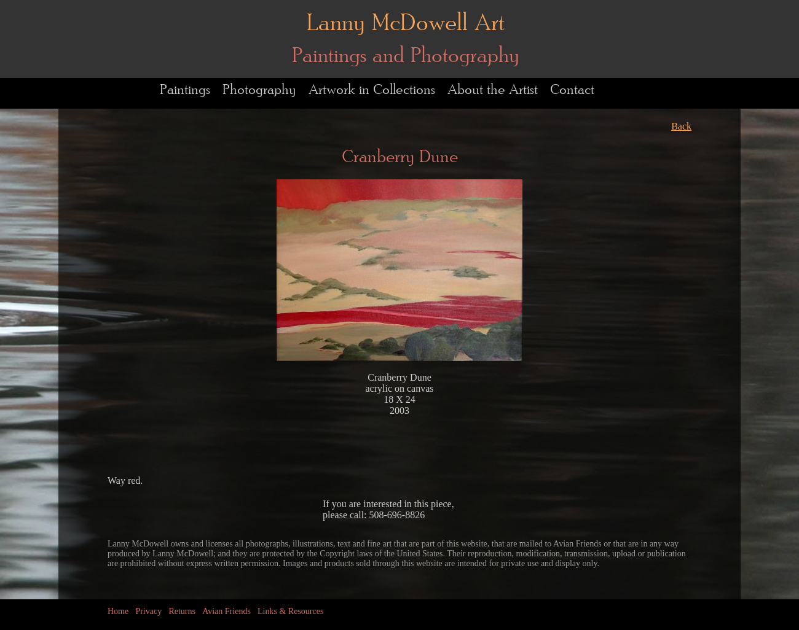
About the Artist (492, 90)
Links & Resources (290, 611)
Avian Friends (226, 611)
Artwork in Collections (372, 90)
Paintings (185, 90)
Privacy (148, 611)
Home (118, 611)
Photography (259, 90)
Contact (572, 90)
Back (681, 126)
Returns (181, 611)
